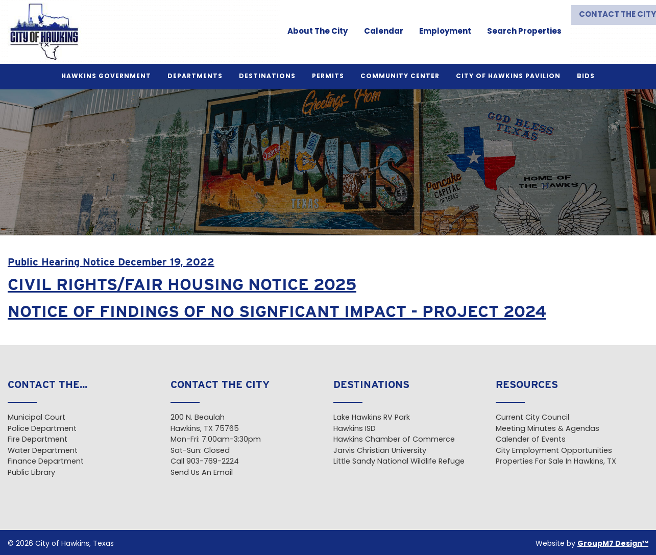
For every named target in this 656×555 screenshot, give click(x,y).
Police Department (42, 429)
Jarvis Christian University (379, 451)
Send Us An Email (202, 473)
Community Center (400, 77)
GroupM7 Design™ (612, 544)
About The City (313, 32)
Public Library (31, 473)
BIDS (586, 77)
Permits (328, 77)
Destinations (267, 77)
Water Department (43, 451)
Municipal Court (36, 418)
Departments (195, 77)
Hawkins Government (106, 77)
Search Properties (519, 32)
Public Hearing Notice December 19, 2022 (111, 262)
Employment (440, 32)
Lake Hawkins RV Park (371, 418)
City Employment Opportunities (554, 451)
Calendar (378, 32)
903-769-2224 (212, 462)
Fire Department (37, 440)
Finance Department (46, 462)
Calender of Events (531, 440)
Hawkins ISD (354, 429)
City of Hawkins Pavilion (508, 77)
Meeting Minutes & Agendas (547, 429)
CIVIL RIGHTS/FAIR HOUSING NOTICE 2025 (182, 284)
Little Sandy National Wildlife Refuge (399, 462)
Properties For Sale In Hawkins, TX (556, 462)
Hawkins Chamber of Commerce (394, 440)
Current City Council (532, 418)
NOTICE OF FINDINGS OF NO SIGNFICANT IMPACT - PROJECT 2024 (277, 311)
